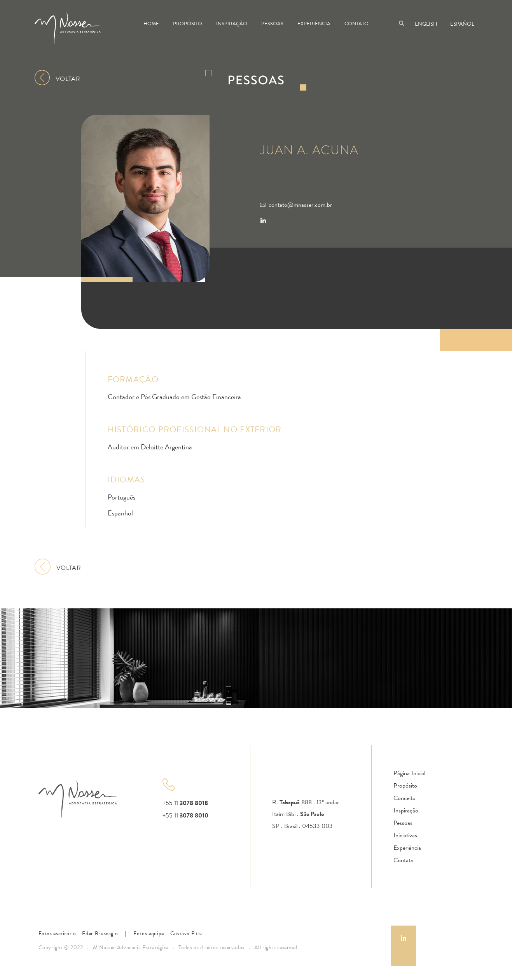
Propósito (187, 24)
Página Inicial (409, 773)
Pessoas (272, 24)
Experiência (313, 24)
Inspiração (231, 24)
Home (151, 24)
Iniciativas (405, 835)
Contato (356, 24)
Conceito (404, 798)
